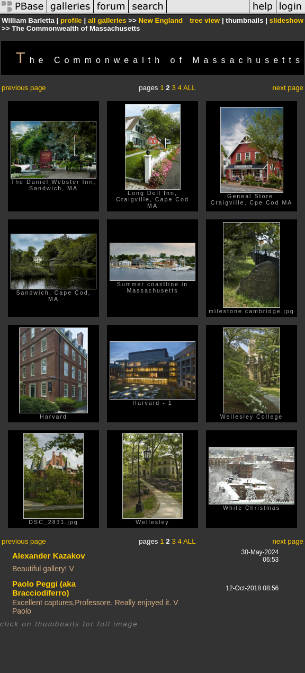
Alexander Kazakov (48, 555)
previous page (24, 88)
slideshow (286, 20)
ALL (189, 88)
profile (71, 20)
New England (160, 20)
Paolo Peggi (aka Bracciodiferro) (44, 588)
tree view (205, 20)
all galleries (107, 20)
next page (287, 88)
